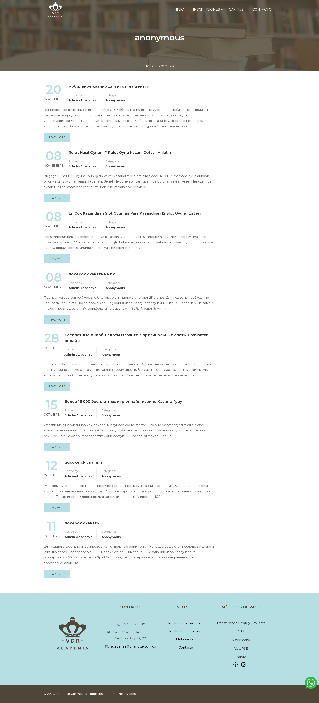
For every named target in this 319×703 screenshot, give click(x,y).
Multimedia (184, 639)
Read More (58, 138)
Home (149, 68)
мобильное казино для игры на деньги (109, 89)
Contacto (261, 10)
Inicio (178, 10)
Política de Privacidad (184, 623)
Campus (236, 10)
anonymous (115, 102)
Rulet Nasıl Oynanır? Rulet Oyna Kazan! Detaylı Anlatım (121, 155)
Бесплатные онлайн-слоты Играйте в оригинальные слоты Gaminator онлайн (136, 340)
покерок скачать (81, 525)
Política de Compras (184, 631)
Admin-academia (82, 102)
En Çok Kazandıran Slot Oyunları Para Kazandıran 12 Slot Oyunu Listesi (135, 216)
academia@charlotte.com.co (130, 646)
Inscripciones (206, 10)
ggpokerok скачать (83, 464)
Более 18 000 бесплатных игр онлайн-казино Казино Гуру (123, 404)
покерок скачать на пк (92, 276)
